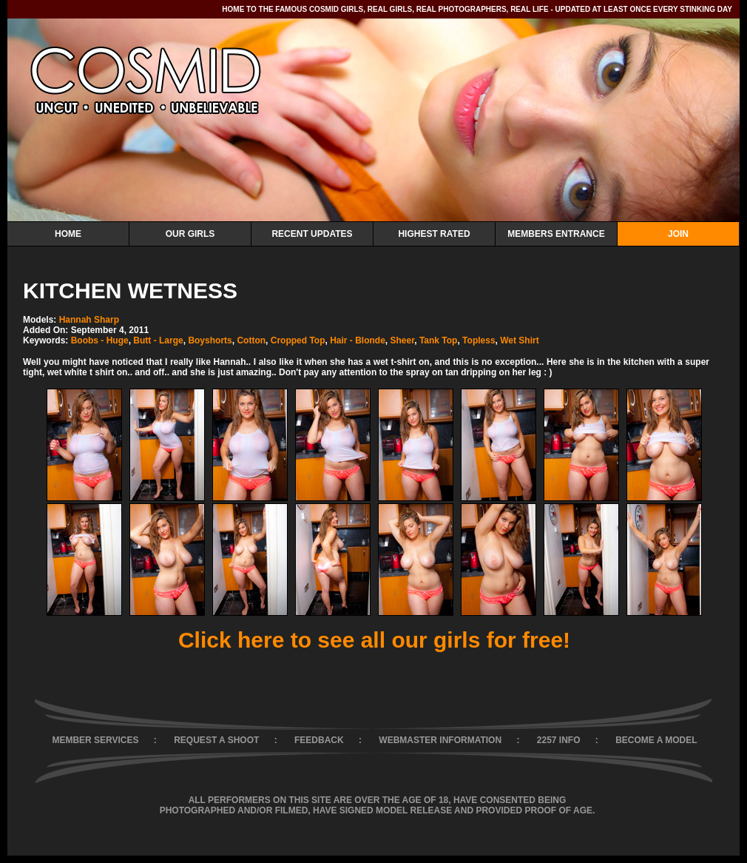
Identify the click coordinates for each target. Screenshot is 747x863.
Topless (478, 340)
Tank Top (438, 340)
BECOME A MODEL (656, 740)
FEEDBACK (319, 740)
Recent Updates (311, 234)
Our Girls (190, 234)
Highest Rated (434, 234)
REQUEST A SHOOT (216, 740)
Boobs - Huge (100, 340)
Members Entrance (555, 234)
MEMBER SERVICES (95, 740)
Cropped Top (298, 340)
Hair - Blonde (357, 340)
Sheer (403, 340)
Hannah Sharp (89, 320)
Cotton (251, 340)
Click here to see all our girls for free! (374, 640)
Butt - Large (158, 340)
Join (678, 234)
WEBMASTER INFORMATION (440, 740)
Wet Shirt (519, 340)
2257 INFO (559, 740)
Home (68, 234)
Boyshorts (209, 340)
